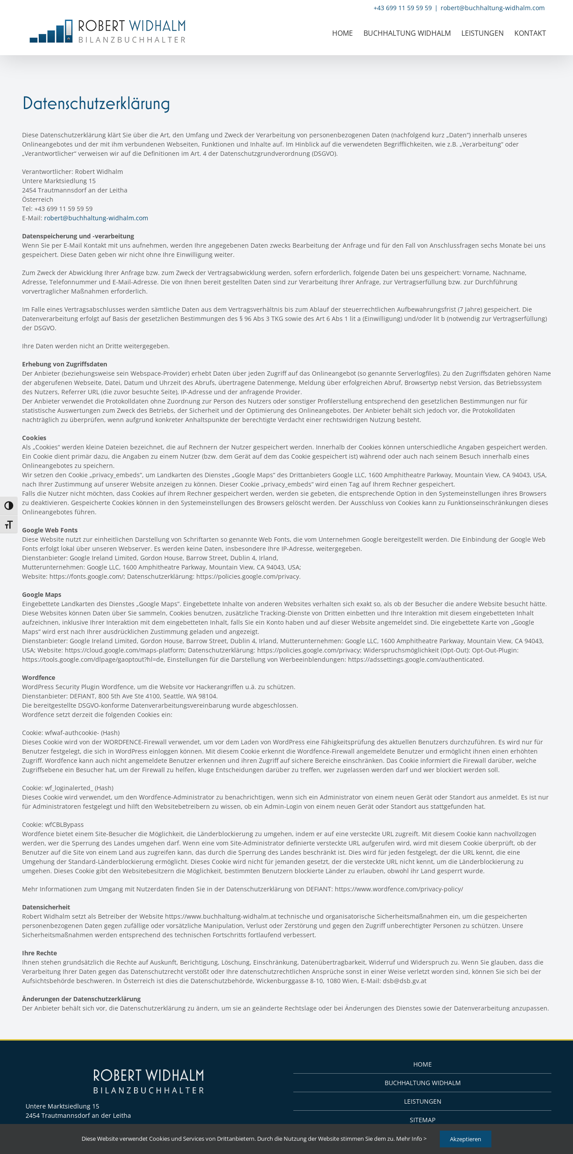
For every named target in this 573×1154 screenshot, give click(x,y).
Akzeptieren (465, 1139)
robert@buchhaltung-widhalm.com (493, 8)
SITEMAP (422, 1120)
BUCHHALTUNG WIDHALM (423, 1083)
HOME (422, 1064)
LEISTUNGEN (423, 1101)
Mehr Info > (411, 1139)
